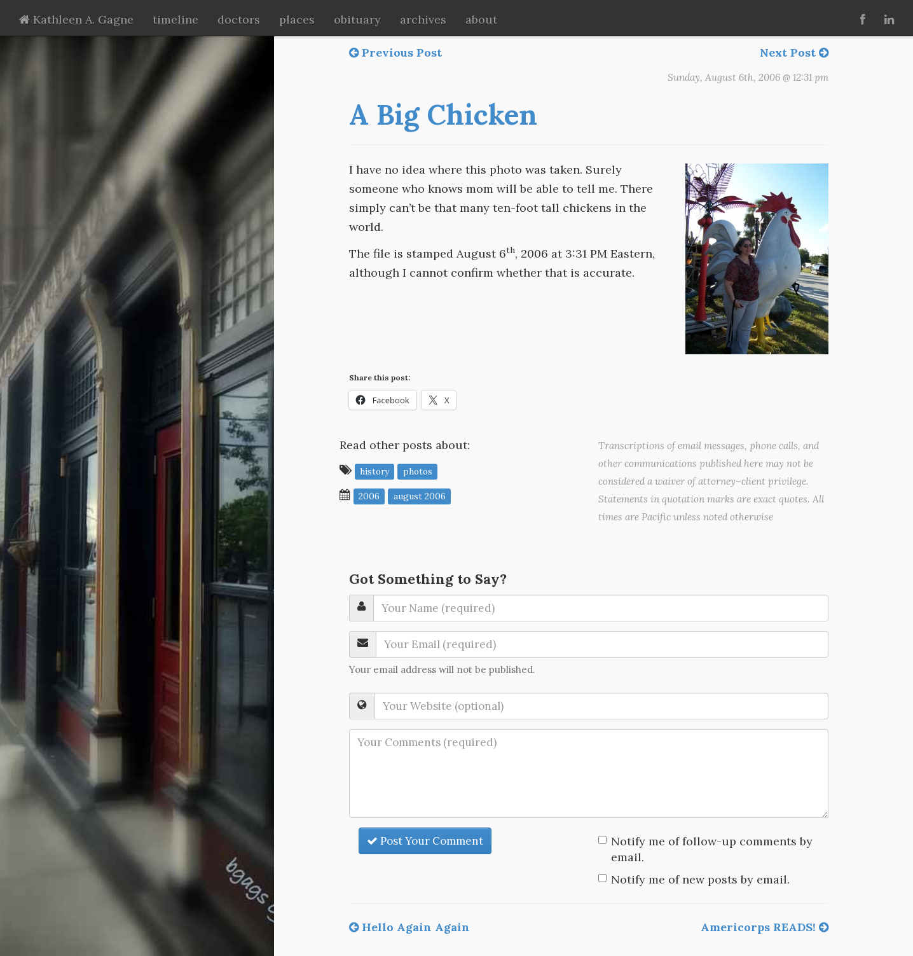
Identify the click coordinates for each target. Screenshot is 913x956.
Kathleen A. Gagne (76, 19)
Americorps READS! (764, 927)
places (297, 19)
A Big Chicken (443, 114)
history (374, 470)
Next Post (794, 52)
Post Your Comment (425, 841)
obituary (357, 19)
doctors (238, 19)
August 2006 (420, 495)
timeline (175, 19)
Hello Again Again (409, 927)
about (481, 19)
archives (423, 19)
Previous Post (395, 52)
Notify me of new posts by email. (700, 879)
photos (417, 470)
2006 (369, 495)
